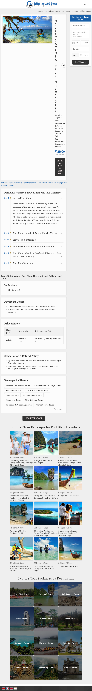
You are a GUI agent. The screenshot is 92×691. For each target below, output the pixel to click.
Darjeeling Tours (46, 668)
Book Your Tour (34, 418)
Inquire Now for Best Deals (60, 167)
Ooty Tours (70, 619)
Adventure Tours (13, 400)
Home (39, 11)
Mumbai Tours (70, 668)
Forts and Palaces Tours (37, 390)
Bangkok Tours (70, 643)
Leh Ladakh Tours (70, 594)
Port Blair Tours (21, 594)
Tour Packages (49, 11)
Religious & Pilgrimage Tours (19, 405)
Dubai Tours (21, 619)
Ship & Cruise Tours (34, 400)
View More (58, 409)
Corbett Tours (22, 668)
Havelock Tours (46, 594)
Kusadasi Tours (22, 643)
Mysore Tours (46, 619)
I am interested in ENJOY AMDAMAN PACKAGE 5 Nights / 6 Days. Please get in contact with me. (80, 34)
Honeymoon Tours (14, 390)
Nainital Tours (46, 643)
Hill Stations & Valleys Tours (47, 385)
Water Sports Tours (45, 405)
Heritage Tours (12, 395)
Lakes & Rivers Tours (32, 395)
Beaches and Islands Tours (18, 385)
